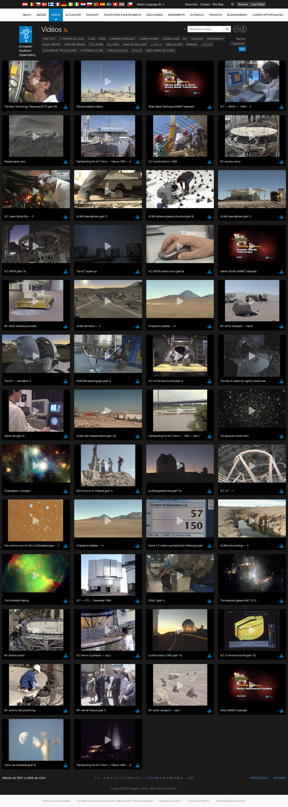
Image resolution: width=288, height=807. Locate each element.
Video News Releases (160, 50)
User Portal (258, 4)
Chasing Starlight (122, 38)
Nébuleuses (173, 44)
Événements (176, 14)
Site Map (218, 4)
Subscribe (191, 4)
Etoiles (137, 50)
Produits (215, 14)
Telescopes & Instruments (122, 14)
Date (242, 49)
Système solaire (91, 50)
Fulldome (96, 44)
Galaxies (113, 44)
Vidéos (56, 17)
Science (243, 4)
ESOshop (92, 14)
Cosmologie (170, 38)
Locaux (207, 44)
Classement (238, 43)
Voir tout (49, 38)
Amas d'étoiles (117, 50)
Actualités (73, 14)
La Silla (156, 44)
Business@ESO (237, 14)
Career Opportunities (267, 14)
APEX (102, 38)
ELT (185, 38)
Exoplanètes (52, 44)
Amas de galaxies (135, 44)
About (27, 14)
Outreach (197, 14)
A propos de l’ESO (72, 38)
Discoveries (154, 14)
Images (41, 14)
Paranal (192, 44)
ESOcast (197, 38)
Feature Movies (75, 44)
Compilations (148, 38)
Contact (205, 4)
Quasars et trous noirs (60, 50)
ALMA (91, 38)
